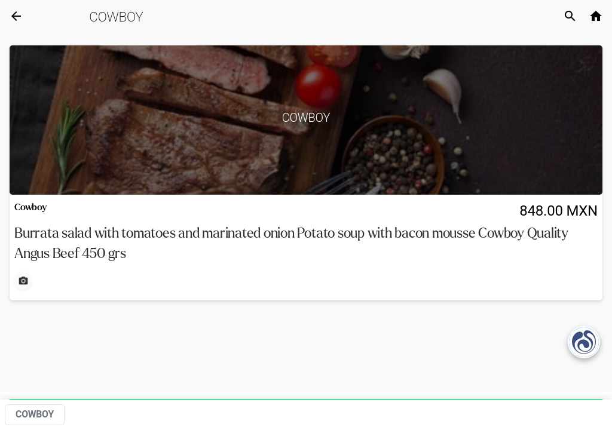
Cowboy (116, 16)
